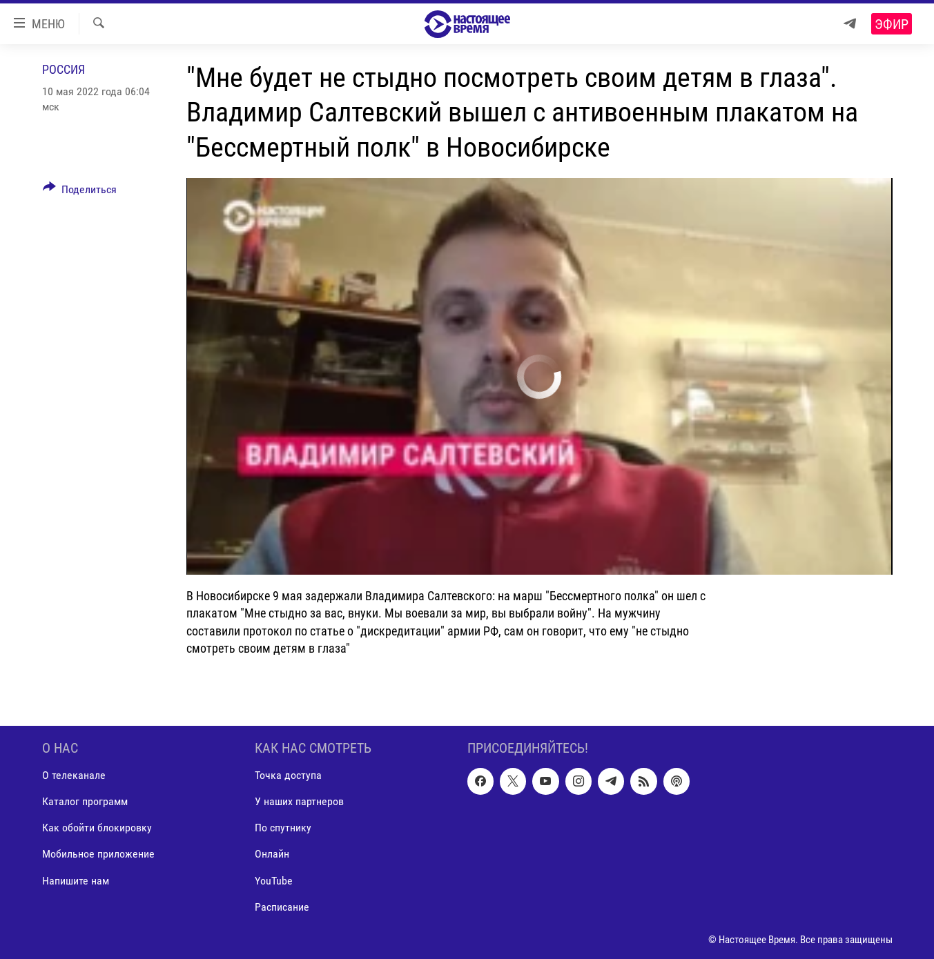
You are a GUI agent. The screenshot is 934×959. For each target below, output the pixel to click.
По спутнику (283, 827)
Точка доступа (288, 775)
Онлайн (272, 853)
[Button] (80, 192)
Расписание (282, 906)
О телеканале (74, 775)
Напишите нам (75, 880)
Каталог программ (85, 801)
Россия (63, 69)
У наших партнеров (299, 801)
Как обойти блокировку (97, 827)
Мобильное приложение (98, 853)
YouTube (274, 880)
